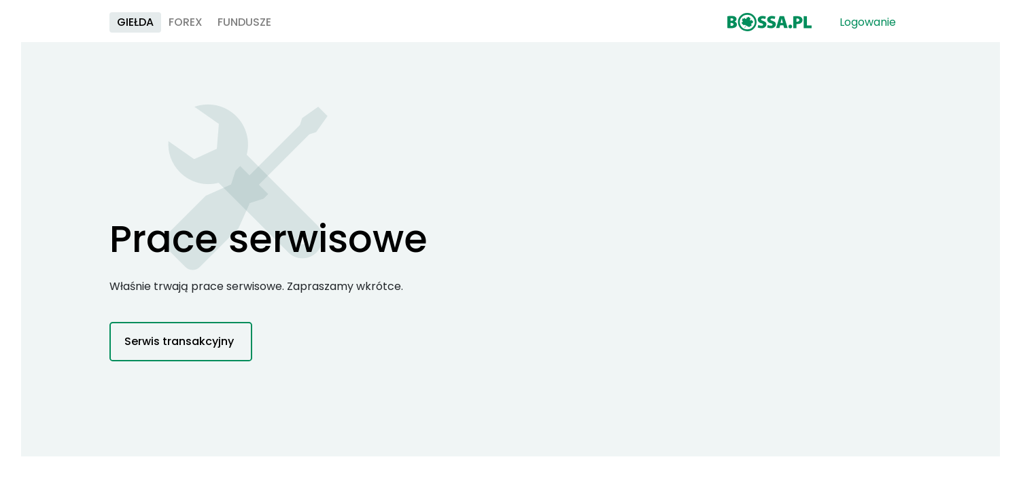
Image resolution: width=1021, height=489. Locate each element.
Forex (332, 27)
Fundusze (390, 27)
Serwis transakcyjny (179, 354)
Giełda (281, 27)
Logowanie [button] (863, 27)
